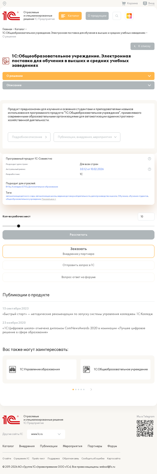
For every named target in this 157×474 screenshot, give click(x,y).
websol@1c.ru (107, 466)
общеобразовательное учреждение (23, 199)
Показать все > (49, 199)
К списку (144, 46)
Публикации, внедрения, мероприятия (85, 137)
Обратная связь (70, 458)
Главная (7, 29)
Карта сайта (113, 458)
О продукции (97, 16)
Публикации (49, 446)
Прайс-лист (38, 458)
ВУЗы (8, 187)
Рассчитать (78, 234)
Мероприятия (72, 446)
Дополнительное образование (43, 187)
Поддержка (54, 458)
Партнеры (95, 446)
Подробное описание (27, 137)
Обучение (123, 196)
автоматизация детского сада (20, 196)
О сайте (6, 458)
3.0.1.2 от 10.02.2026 (92, 169)
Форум (112, 446)
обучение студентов (138, 196)
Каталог (20, 29)
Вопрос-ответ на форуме (79, 277)
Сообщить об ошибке (93, 458)
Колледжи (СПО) (20, 187)
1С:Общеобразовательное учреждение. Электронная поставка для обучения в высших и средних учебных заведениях (73, 33)
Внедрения (27, 446)
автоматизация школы (46, 196)
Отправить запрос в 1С (78, 265)
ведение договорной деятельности (74, 196)
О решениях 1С (21, 458)
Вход (151, 3)
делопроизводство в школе (104, 196)
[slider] (18, 225)
